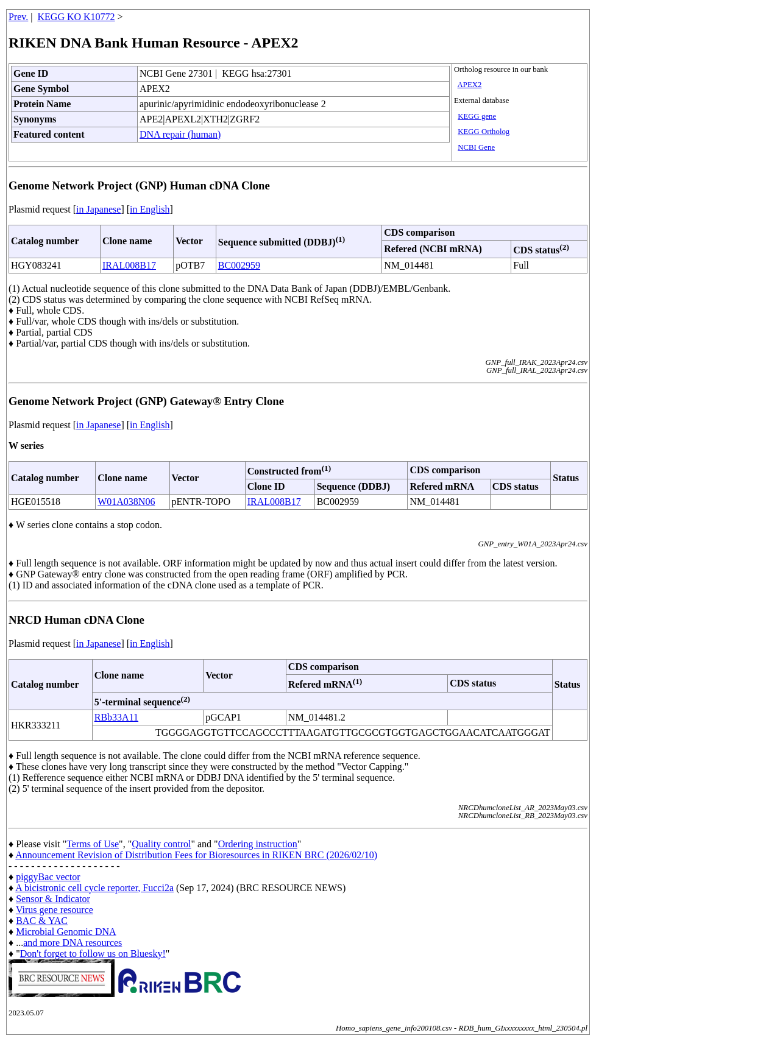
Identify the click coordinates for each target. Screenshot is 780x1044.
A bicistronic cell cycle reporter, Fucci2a (94, 888)
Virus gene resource (54, 910)
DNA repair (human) (180, 134)
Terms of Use (92, 844)
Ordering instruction (257, 844)
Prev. (18, 17)
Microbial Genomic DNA (66, 931)
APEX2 (470, 84)
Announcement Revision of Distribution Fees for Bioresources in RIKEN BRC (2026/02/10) (196, 855)
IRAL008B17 (129, 265)
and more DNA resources (72, 942)
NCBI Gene (476, 147)
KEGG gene (477, 116)
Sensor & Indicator (53, 899)
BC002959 (239, 265)
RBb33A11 (116, 717)
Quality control (161, 844)
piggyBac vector (48, 877)
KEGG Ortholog (483, 131)
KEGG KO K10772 (76, 17)
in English (149, 209)
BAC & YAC (42, 920)
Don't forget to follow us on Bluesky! (93, 953)
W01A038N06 (126, 501)
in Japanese (98, 209)
